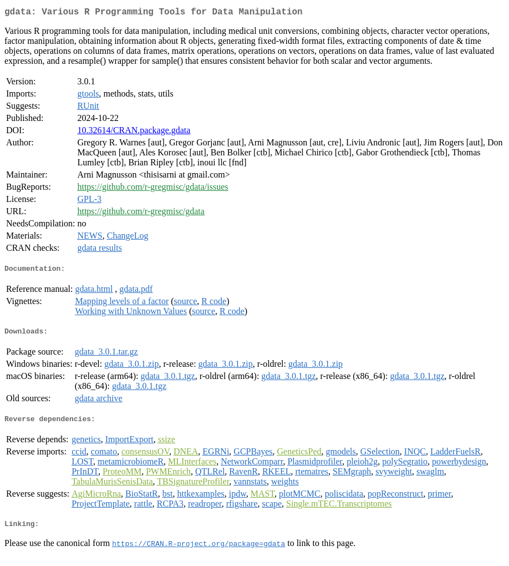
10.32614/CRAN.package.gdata (133, 132)
